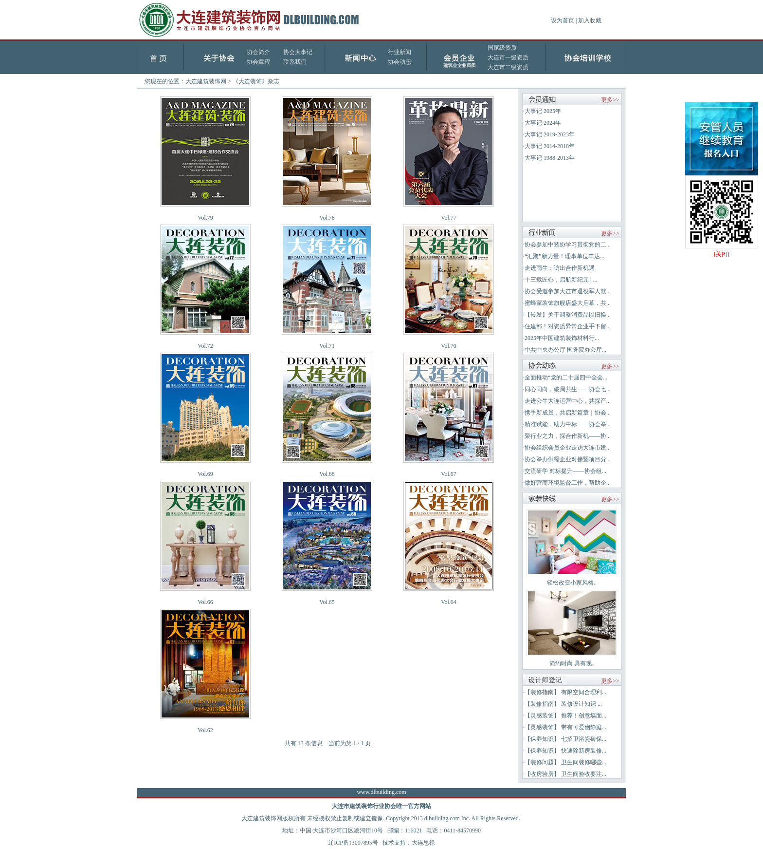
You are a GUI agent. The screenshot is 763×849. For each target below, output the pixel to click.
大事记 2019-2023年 (550, 134)
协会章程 (258, 61)
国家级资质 (502, 47)
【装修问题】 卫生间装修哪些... (565, 762)
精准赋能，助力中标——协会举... (568, 424)
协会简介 (258, 52)
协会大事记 (297, 52)
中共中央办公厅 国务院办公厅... (565, 349)
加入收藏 (589, 20)
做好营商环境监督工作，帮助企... (568, 482)
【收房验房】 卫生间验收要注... (565, 774)
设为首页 (562, 20)
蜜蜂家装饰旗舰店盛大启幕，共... (568, 303)
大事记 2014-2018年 (550, 146)
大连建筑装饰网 (205, 81)
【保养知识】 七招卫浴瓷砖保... (565, 739)
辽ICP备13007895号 (353, 842)
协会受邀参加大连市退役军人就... (568, 291)
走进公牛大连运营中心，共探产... (568, 400)
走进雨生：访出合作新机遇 (560, 267)
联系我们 (295, 61)
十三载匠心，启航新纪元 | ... (561, 279)
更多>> (610, 99)
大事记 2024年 (543, 122)
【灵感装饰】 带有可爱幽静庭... (565, 727)
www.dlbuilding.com (381, 792)
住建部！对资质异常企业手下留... (568, 326)
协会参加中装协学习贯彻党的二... (568, 244)
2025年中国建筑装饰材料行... (562, 338)
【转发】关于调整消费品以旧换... (568, 314)
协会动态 (399, 61)
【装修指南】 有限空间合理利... (565, 692)
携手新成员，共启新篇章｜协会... (568, 412)
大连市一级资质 (508, 57)
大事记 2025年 (543, 111)
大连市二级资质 (508, 67)
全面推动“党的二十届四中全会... (566, 377)
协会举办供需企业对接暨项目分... (568, 459)
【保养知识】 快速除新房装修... (565, 750)
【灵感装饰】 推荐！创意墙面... (565, 715)
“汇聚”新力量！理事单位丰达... (564, 256)
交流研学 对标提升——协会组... (565, 471)
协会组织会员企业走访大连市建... (568, 447)
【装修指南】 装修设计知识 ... (563, 703)
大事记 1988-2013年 (550, 157)
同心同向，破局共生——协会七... (568, 389)
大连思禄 (423, 842)
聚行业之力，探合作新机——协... (568, 436)
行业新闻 (399, 52)
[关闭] (721, 254)
